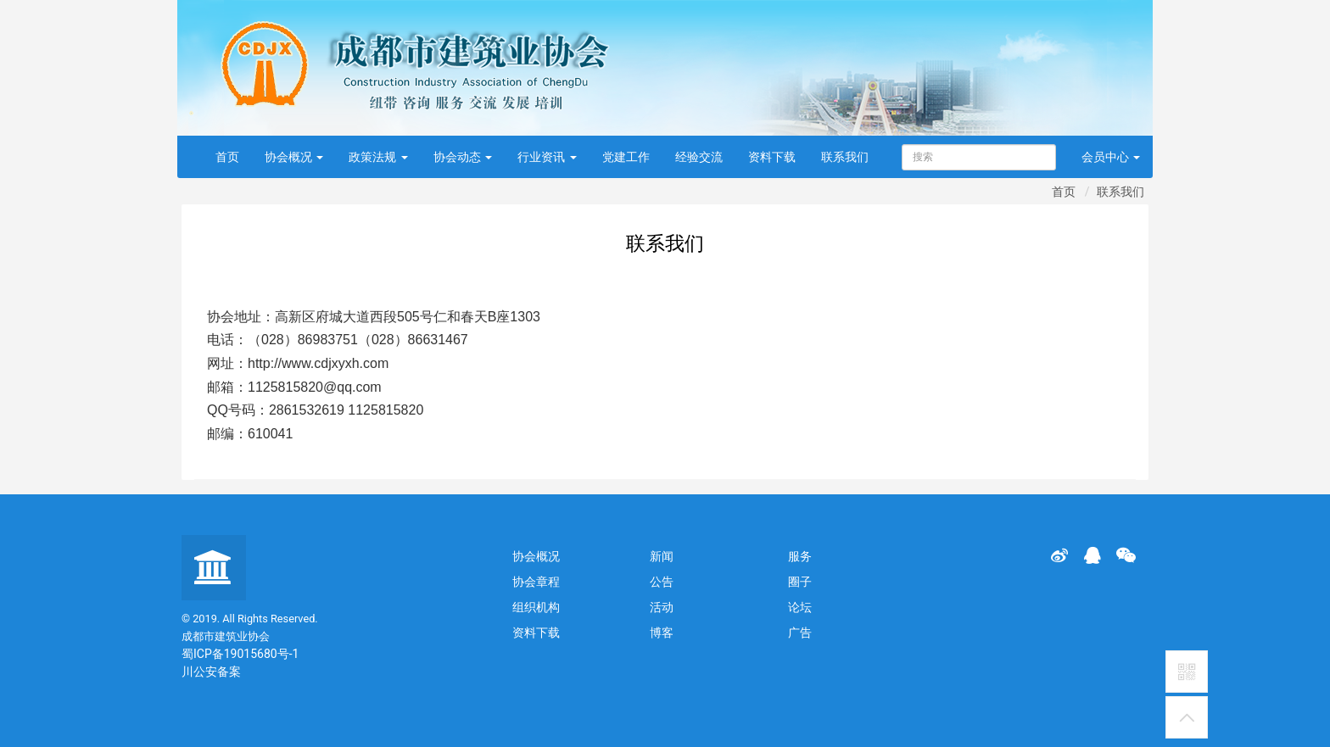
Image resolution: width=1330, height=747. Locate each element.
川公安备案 (211, 671)
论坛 (800, 607)
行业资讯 (546, 157)
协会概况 (294, 157)
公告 (661, 581)
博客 (661, 632)
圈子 (800, 581)
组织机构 (536, 607)
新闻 (661, 556)
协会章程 (536, 581)
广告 (800, 632)
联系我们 (845, 157)
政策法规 (378, 157)
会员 (1110, 157)
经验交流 (699, 157)
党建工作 (626, 157)
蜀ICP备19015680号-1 (240, 654)
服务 (800, 556)
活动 (661, 607)
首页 (227, 157)
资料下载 (772, 157)
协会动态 (462, 157)
